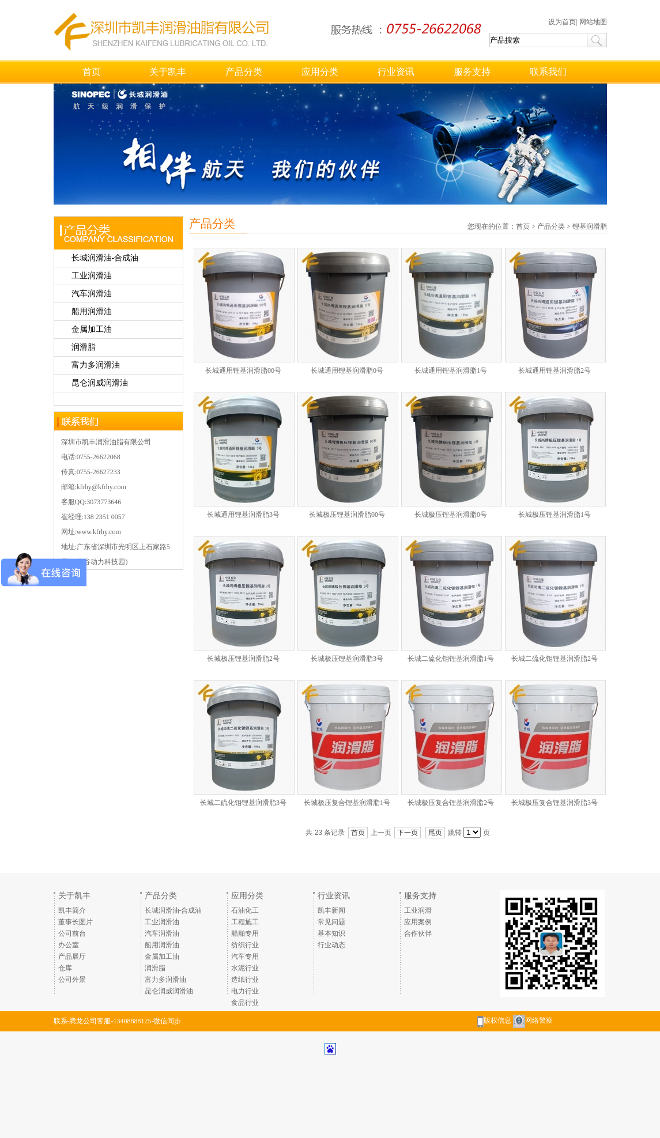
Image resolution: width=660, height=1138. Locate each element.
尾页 (435, 833)
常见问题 (331, 922)
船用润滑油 (91, 311)
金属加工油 (91, 329)
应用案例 (418, 922)
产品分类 (243, 72)
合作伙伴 (418, 933)
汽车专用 (245, 956)
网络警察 (539, 1020)
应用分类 (319, 72)
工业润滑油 (91, 275)
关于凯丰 (167, 72)
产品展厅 (72, 956)
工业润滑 (418, 910)
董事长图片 (75, 922)
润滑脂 (83, 347)
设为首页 (562, 22)
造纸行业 (245, 980)
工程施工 (245, 922)
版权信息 (497, 1020)
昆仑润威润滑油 (99, 383)
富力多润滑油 (95, 365)
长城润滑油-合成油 (105, 258)
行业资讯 (396, 72)
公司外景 (72, 980)
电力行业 (245, 991)
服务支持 (472, 72)
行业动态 (331, 945)
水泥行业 (245, 968)
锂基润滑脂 (589, 226)
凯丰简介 (72, 910)
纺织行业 (245, 945)
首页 (91, 72)
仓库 (65, 968)
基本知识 (331, 933)
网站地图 (593, 22)
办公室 (68, 945)
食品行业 (245, 1003)
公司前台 (72, 933)
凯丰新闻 (331, 910)
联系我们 (548, 72)
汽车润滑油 (91, 293)
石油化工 (245, 910)
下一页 (407, 833)
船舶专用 (245, 933)
